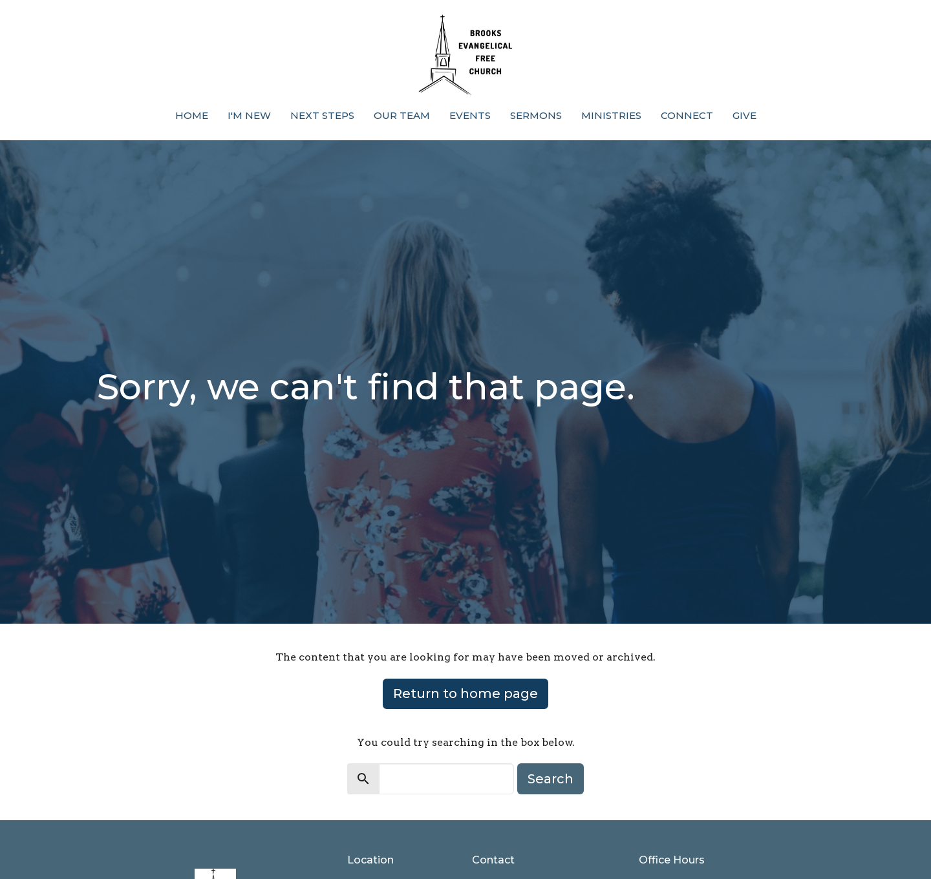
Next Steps (322, 115)
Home (191, 115)
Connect (687, 115)
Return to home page (465, 693)
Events (470, 115)
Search (550, 779)
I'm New (249, 115)
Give (744, 115)
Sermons (536, 115)
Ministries (611, 115)
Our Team (402, 115)
